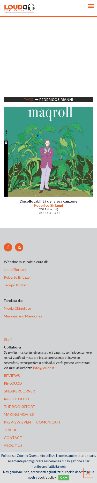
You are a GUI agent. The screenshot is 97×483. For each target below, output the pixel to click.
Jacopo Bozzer (15, 285)
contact (13, 437)
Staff (8, 339)
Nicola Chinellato (17, 308)
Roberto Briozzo (17, 277)
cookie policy (47, 477)
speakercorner (19, 391)
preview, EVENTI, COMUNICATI (32, 422)
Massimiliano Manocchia (23, 316)
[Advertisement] (48, 65)
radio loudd (16, 399)
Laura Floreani (16, 269)
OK (64, 477)
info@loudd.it (44, 368)
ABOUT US (13, 445)
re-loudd (13, 383)
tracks (11, 430)
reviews (12, 375)
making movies (19, 414)
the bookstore (19, 406)
